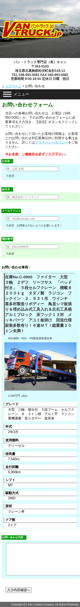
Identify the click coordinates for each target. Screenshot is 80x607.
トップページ (11, 86)
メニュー (21, 94)
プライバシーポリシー (51, 142)
